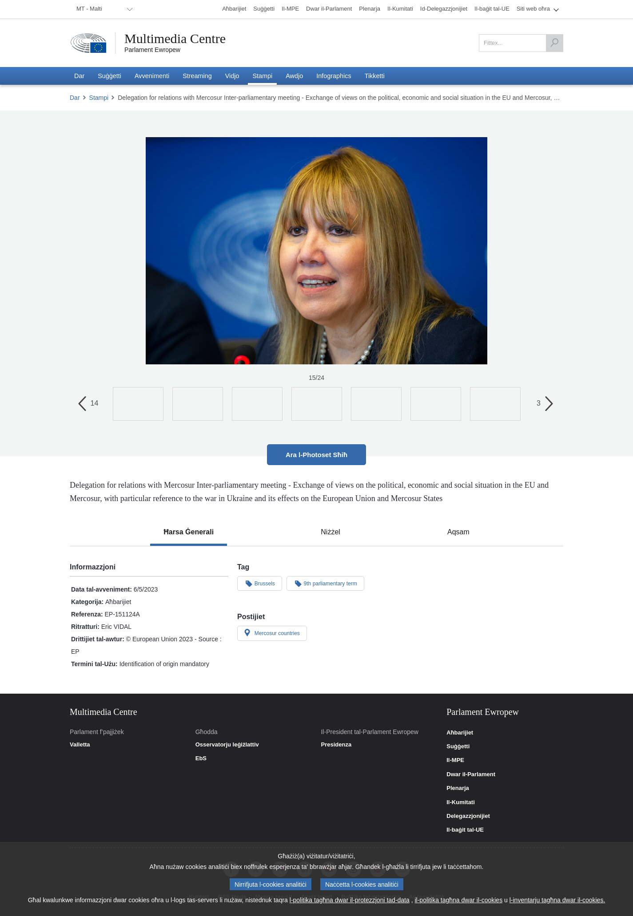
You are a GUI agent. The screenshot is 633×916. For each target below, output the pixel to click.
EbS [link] (201, 758)
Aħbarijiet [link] (459, 733)
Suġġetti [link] (458, 746)
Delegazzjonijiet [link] (468, 816)
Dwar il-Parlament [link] (470, 774)
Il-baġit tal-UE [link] (465, 830)
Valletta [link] (80, 745)
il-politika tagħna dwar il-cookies (458, 900)
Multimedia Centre (175, 38)
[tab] (188, 532)
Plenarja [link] (457, 788)
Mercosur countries (272, 633)
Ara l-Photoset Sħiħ (316, 454)
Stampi (99, 97)
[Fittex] (554, 43)
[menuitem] (103, 9)
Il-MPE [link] (455, 760)
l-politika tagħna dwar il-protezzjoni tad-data (350, 900)
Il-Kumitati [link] (460, 802)
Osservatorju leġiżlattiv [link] (227, 745)
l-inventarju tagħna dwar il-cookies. (557, 900)
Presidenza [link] (336, 745)
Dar (75, 97)
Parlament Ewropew (152, 49)
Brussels (259, 583)
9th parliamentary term (325, 583)
